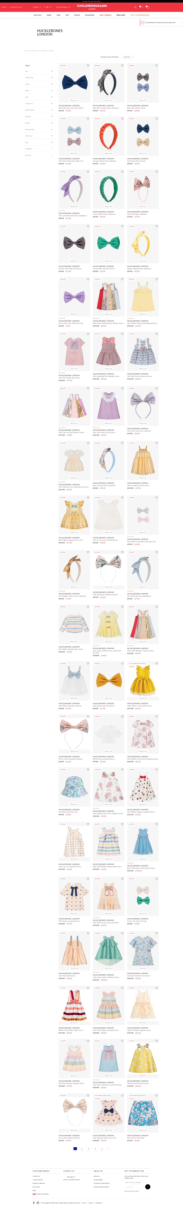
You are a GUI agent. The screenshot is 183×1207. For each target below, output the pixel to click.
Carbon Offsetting (40, 1194)
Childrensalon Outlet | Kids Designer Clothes (92, 7)
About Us (97, 1176)
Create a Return (38, 1179)
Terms (84, 1203)
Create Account (16, 7)
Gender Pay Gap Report (101, 1183)
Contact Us (36, 1176)
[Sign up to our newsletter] (147, 1186)
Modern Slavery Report (101, 1187)
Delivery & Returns (39, 1183)
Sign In (4, 7)
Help (34, 1190)
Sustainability (98, 1179)
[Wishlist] (142, 7)
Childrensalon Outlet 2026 (58, 1203)
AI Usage (98, 1203)
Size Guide (36, 1187)
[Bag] (148, 7)
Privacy (91, 1203)
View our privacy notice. (131, 1191)
